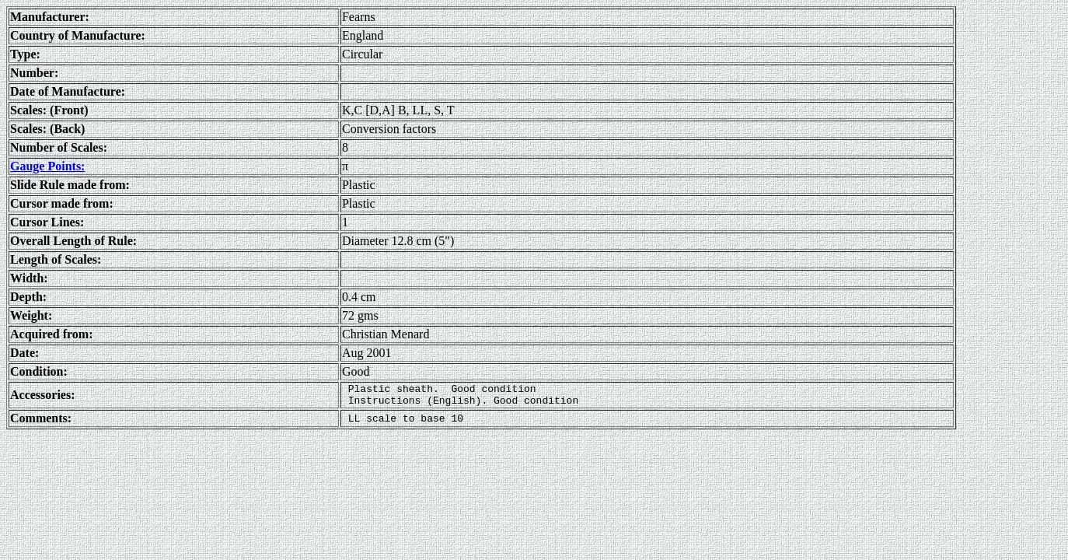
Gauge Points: (47, 166)
